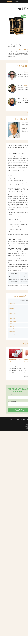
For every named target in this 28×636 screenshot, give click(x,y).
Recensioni (17, 419)
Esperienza (23, 419)
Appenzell (25, 85)
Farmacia (11, 419)
